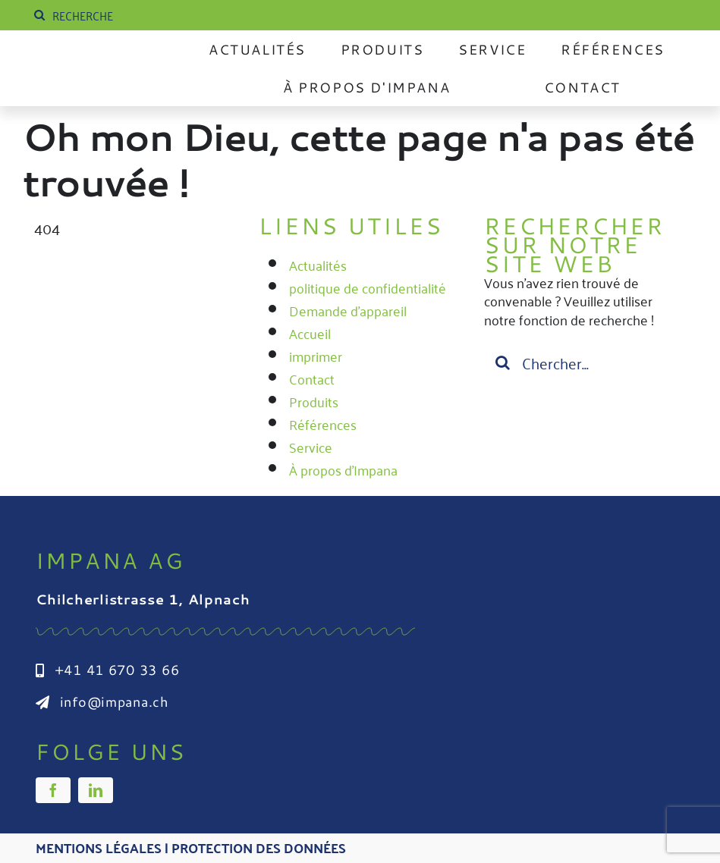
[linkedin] (95, 790)
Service (310, 447)
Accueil (310, 333)
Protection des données (258, 847)
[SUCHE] (144, 15)
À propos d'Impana (343, 469)
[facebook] (53, 790)
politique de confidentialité (367, 287)
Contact (312, 378)
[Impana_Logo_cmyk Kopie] (107, 63)
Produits (313, 401)
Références (323, 424)
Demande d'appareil (348, 310)
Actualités (318, 265)
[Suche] (39, 15)
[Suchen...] (585, 362)
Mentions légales (99, 847)
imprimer (315, 356)
